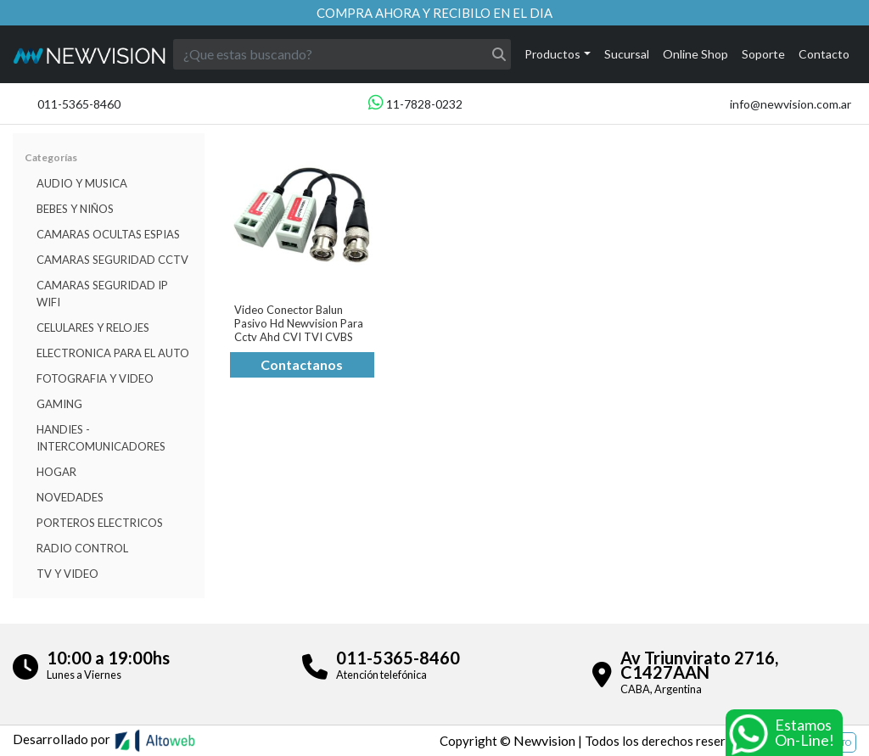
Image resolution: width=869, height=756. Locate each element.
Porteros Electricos (99, 522)
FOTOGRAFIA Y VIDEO (95, 378)
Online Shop (695, 54)
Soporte (763, 54)
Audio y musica (81, 183)
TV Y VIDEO (67, 573)
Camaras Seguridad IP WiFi (102, 293)
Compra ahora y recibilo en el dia (434, 12)
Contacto (824, 54)
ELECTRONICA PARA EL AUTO (112, 353)
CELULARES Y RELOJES (92, 327)
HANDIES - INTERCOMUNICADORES (100, 438)
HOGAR (56, 472)
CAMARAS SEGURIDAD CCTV (112, 259)
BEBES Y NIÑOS (75, 209)
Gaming (59, 404)
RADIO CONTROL (82, 548)
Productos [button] (552, 54)
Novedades (70, 497)
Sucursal (626, 54)
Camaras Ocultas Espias (108, 234)
